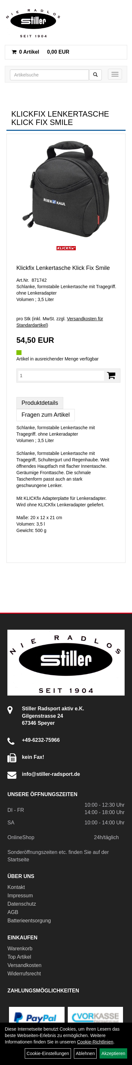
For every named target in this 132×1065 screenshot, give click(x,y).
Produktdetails (40, 403)
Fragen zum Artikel (46, 415)
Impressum (20, 895)
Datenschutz (21, 904)
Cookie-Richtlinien (95, 1041)
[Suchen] (95, 74)
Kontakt (16, 887)
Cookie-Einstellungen (48, 1053)
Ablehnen (85, 1053)
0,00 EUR (40, 52)
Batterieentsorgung (29, 920)
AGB (12, 912)
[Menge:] (61, 375)
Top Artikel (19, 957)
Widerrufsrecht (24, 973)
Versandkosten (24, 965)
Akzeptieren (113, 1053)
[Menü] (115, 74)
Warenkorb (19, 948)
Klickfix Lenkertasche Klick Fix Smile (63, 268)
